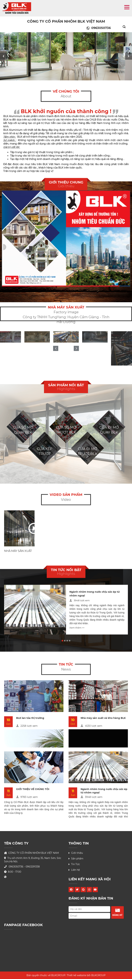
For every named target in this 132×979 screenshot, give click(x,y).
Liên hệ (75, 871)
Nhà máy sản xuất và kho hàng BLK (103, 719)
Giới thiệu (77, 854)
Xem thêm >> (76, 628)
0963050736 (98, 28)
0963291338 (33, 867)
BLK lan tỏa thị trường (30, 719)
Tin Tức (75, 865)
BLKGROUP (98, 976)
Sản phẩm (77, 859)
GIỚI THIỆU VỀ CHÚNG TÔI (32, 790)
